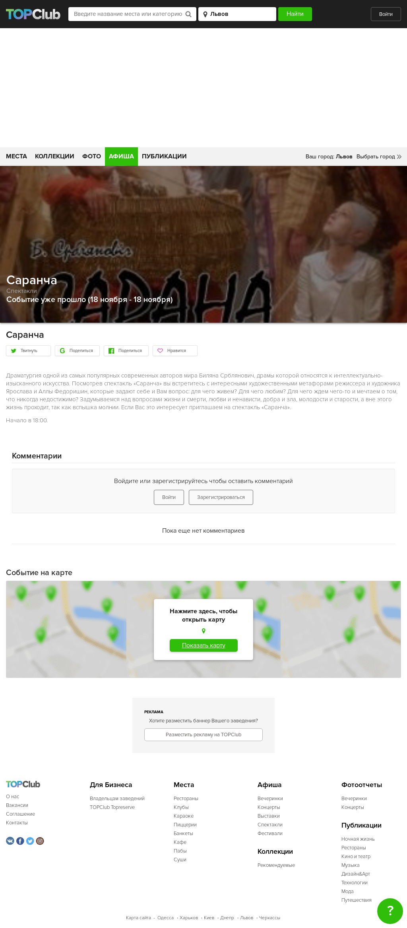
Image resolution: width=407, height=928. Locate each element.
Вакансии (17, 805)
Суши (180, 860)
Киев (209, 918)
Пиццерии (185, 825)
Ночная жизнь (358, 839)
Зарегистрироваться (221, 497)
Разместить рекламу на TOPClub (203, 735)
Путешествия (356, 900)
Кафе (180, 842)
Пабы (180, 851)
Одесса (165, 918)
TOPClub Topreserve (112, 807)
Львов (246, 918)
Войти (386, 14)
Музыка (350, 865)
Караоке (184, 816)
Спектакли (21, 291)
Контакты (17, 823)
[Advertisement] (203, 87)
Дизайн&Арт (355, 874)
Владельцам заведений (117, 798)
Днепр (227, 918)
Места (16, 156)
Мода (347, 891)
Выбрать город (376, 156)
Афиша (121, 156)
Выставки (269, 816)
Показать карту (203, 645)
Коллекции (54, 156)
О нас (12, 796)
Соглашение (20, 814)
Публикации (164, 156)
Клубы (181, 807)
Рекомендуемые (276, 865)
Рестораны (186, 798)
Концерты (269, 807)
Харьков (189, 918)
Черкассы (269, 918)
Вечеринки (270, 798)
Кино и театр (355, 856)
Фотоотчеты (361, 785)
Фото (91, 156)
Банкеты (183, 833)
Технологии (354, 883)
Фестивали (270, 833)
